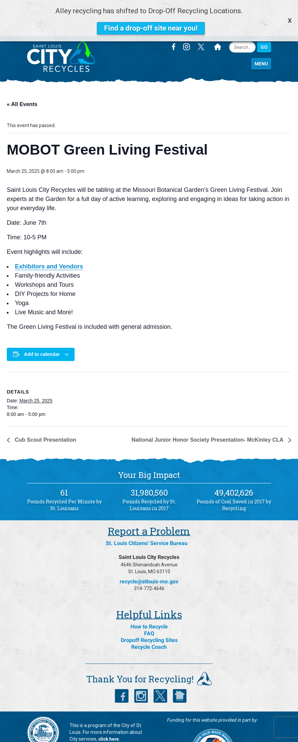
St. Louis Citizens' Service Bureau (146, 515)
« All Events (22, 76)
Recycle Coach (149, 618)
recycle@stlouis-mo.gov (149, 553)
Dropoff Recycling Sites (149, 611)
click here (108, 710)
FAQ (149, 605)
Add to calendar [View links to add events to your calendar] (42, 325)
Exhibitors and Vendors (49, 238)
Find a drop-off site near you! (151, 28)
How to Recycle (149, 598)
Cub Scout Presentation (44, 411)
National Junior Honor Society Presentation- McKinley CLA (208, 411)
